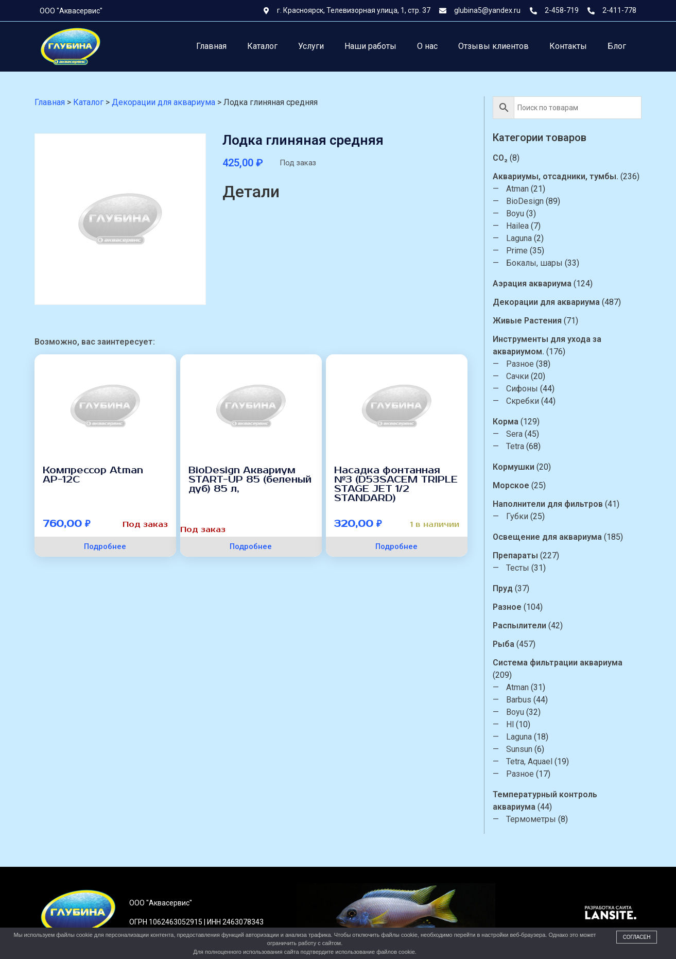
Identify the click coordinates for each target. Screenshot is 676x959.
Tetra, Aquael (530, 761)
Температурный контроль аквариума (545, 801)
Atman (518, 189)
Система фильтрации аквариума (558, 662)
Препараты (516, 555)
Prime (517, 250)
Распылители (520, 625)
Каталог (262, 46)
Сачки (518, 376)
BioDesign (525, 201)
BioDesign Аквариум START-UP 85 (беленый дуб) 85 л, (249, 479)
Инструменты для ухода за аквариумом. (547, 345)
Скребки (523, 401)
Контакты (568, 46)
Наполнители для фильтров (548, 504)
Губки (518, 516)
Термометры (532, 819)
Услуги (311, 46)
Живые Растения (527, 321)
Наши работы (370, 46)
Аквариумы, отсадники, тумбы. (556, 176)
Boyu (516, 213)
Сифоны (523, 388)
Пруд (503, 588)
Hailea (518, 226)
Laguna (519, 238)
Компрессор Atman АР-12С (93, 475)
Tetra (516, 446)
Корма (506, 421)
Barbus (519, 700)
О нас (427, 46)
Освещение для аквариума (547, 537)
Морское (511, 485)
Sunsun (520, 749)
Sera (515, 434)
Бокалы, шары (535, 263)
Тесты (518, 568)
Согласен (637, 937)
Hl (510, 724)
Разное (520, 364)
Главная (211, 46)
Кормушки (514, 467)
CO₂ (500, 158)
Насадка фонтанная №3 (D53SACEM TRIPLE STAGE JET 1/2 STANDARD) (396, 484)
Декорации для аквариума (546, 302)
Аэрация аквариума (532, 283)
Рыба (504, 644)
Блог (617, 46)
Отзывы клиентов (493, 46)
